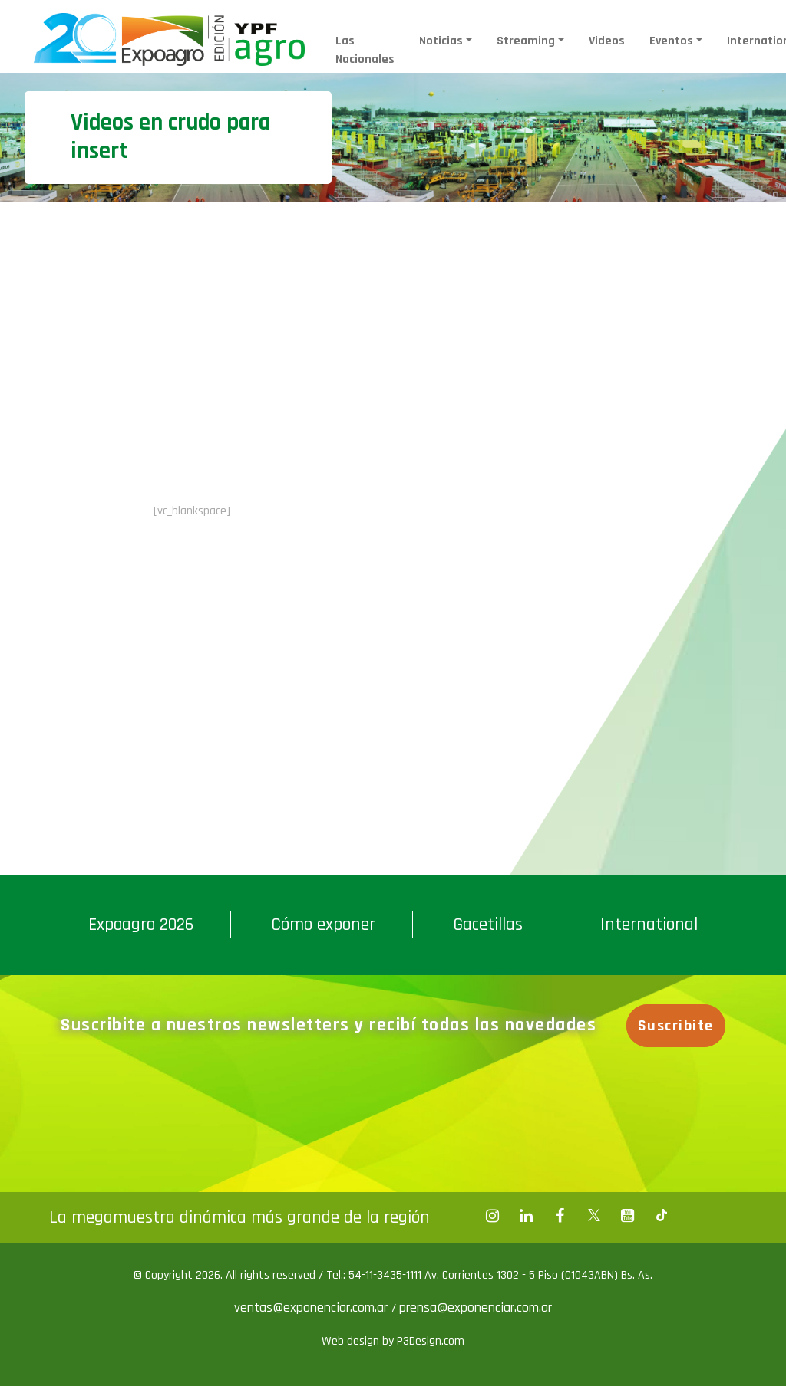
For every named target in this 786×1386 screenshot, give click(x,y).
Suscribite (676, 1026)
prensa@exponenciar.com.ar (475, 1307)
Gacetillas (488, 924)
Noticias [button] (441, 41)
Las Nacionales (365, 50)
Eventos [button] (671, 41)
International (649, 924)
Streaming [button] (526, 41)
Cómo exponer (323, 924)
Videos (607, 41)
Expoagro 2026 (140, 924)
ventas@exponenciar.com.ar (312, 1307)
